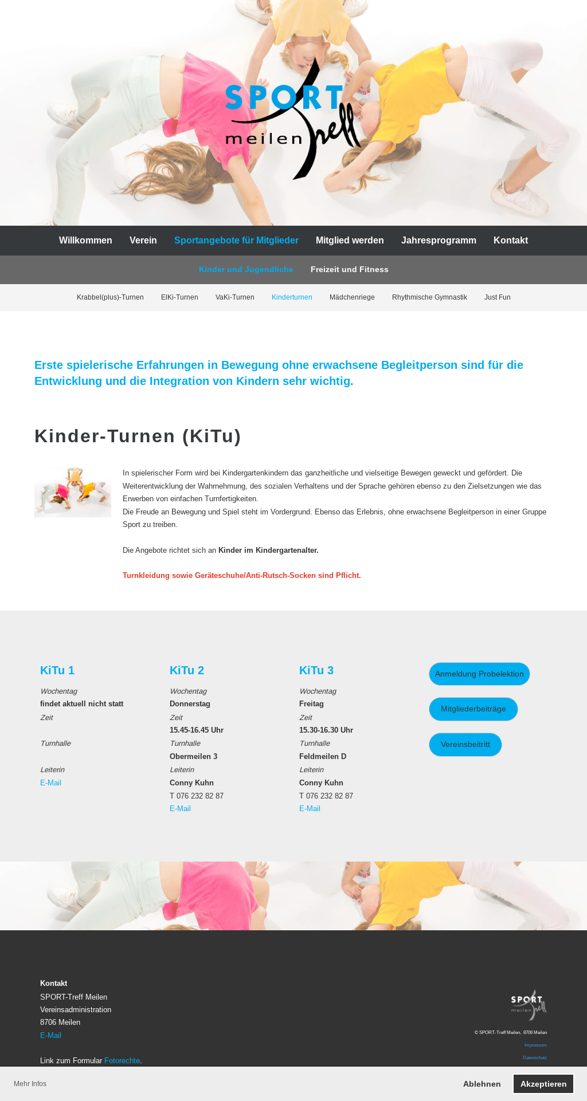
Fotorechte (122, 1060)
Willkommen (85, 240)
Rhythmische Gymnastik (429, 297)
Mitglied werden (350, 240)
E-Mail (50, 782)
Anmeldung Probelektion (479, 673)
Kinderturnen (292, 297)
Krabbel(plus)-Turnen (110, 297)
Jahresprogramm (438, 240)
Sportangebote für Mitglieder (236, 240)
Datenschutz (535, 1057)
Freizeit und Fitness (350, 269)
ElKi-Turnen (179, 297)
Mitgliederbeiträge (473, 708)
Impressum (536, 1045)
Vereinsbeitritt (465, 744)
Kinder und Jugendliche (246, 269)
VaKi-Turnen (235, 297)
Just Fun (497, 297)
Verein (143, 240)
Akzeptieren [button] (544, 1083)
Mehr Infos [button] (30, 1083)
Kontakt (511, 240)
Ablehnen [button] (482, 1083)
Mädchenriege (352, 297)
